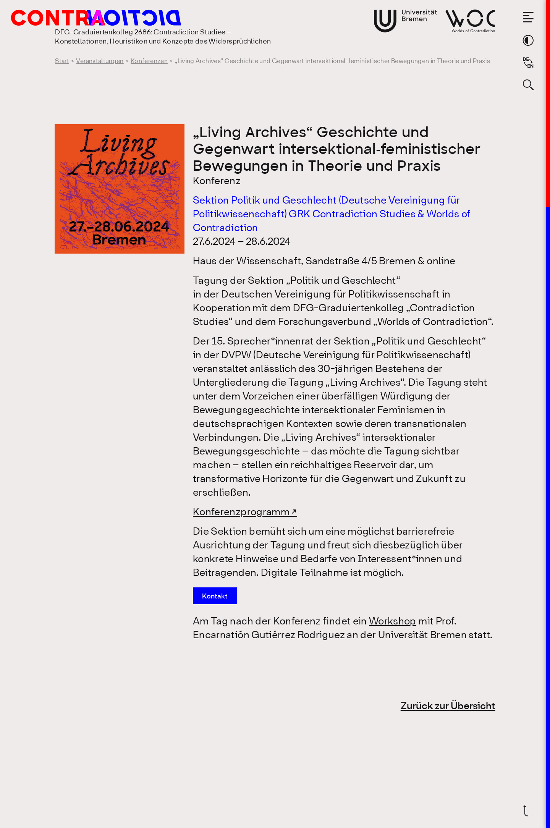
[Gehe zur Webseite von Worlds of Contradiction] (470, 21)
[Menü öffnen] (528, 17)
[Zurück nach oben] (528, 810)
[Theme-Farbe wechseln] (528, 40)
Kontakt (215, 597)
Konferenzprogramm (241, 512)
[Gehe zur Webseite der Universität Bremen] (405, 21)
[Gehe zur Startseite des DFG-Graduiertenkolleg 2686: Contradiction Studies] (79, 18)
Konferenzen (149, 61)
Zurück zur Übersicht (448, 706)
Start (62, 61)
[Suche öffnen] (528, 84)
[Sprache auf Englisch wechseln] (528, 62)
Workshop (392, 621)
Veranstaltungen (99, 61)
